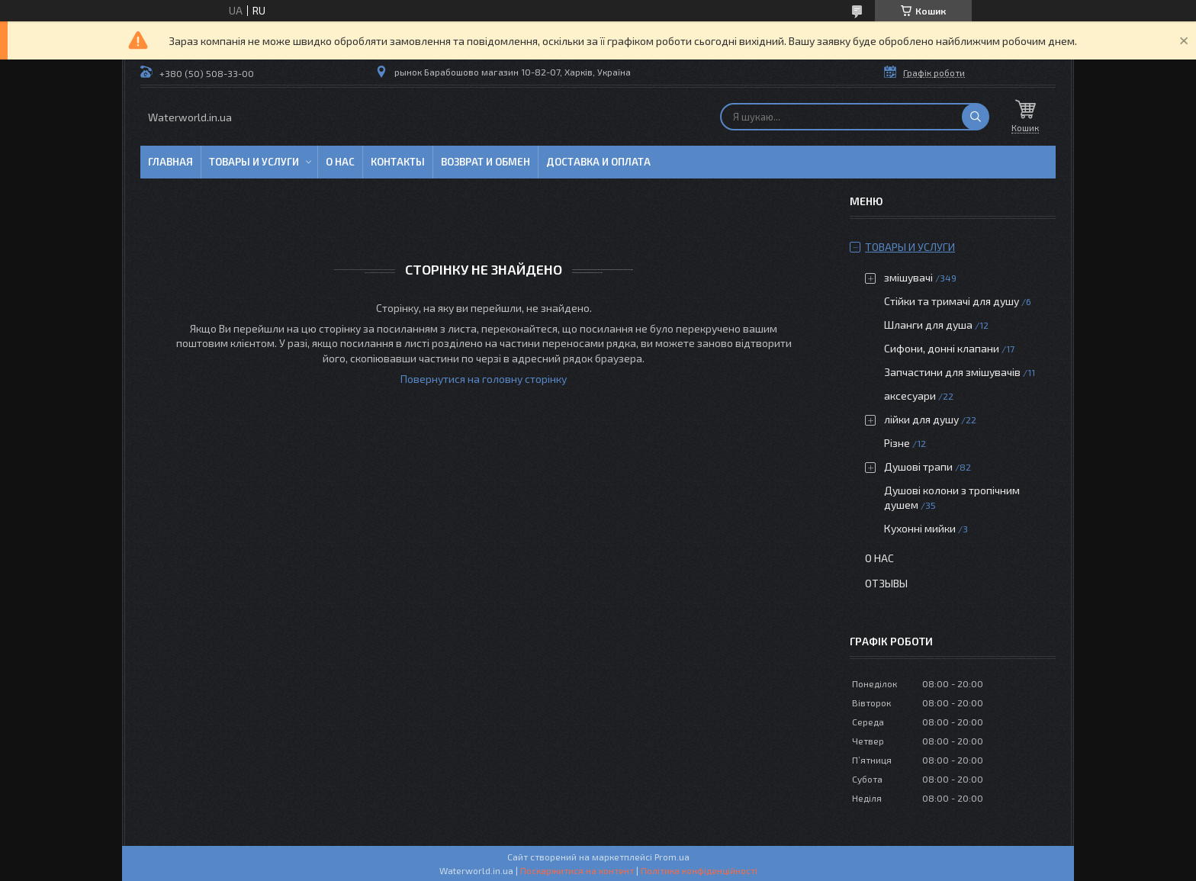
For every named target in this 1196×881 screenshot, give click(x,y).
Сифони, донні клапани (941, 348)
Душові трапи (918, 466)
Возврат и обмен (485, 162)
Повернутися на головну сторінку (483, 378)
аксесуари (910, 395)
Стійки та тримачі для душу (951, 300)
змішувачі (908, 277)
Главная (170, 162)
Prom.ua (672, 856)
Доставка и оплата (598, 162)
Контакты (398, 162)
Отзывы (886, 583)
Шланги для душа (928, 324)
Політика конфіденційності (699, 870)
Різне (897, 442)
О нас (340, 162)
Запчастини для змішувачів (952, 371)
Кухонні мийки (920, 528)
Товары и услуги (254, 162)
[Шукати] (975, 116)
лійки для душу (921, 419)
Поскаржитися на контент (577, 870)
